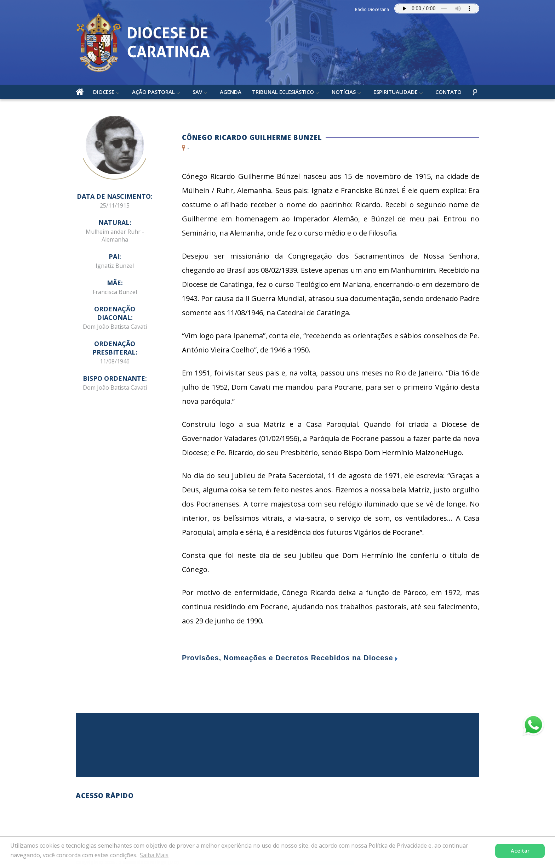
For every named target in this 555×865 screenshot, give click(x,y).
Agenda (230, 91)
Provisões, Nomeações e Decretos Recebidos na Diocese (287, 658)
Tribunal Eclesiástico (283, 91)
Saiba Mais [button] (154, 855)
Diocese (103, 91)
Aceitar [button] (520, 850)
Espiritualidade (395, 91)
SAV (197, 91)
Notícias (344, 91)
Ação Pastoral (153, 91)
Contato (448, 91)
